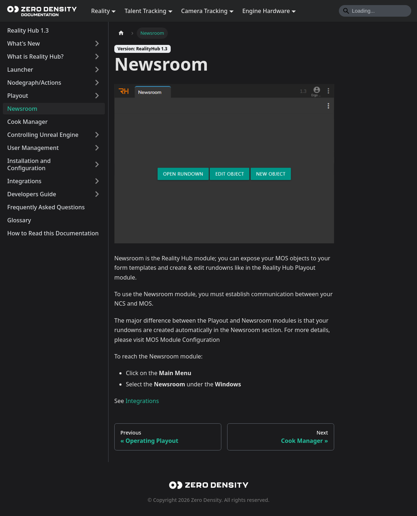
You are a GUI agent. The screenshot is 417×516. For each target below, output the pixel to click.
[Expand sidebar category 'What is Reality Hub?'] (97, 56)
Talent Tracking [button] (145, 11)
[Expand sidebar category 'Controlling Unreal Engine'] (97, 134)
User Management (33, 148)
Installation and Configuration (29, 164)
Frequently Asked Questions (46, 207)
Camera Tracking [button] (204, 11)
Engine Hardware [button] (266, 11)
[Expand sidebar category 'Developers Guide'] (97, 194)
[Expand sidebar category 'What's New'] (97, 43)
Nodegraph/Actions (34, 83)
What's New (23, 43)
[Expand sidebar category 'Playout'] (97, 95)
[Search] (375, 11)
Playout (17, 96)
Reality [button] (100, 11)
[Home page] (121, 33)
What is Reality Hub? (35, 56)
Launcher (20, 70)
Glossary (19, 220)
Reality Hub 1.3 (28, 30)
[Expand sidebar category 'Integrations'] (97, 181)
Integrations (24, 181)
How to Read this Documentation (53, 233)
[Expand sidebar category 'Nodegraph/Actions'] (97, 82)
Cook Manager (27, 122)
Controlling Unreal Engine (42, 135)
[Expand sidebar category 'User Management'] (97, 148)
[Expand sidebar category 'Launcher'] (97, 69)
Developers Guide (31, 194)
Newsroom (22, 109)
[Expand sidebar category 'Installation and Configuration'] (97, 164)
